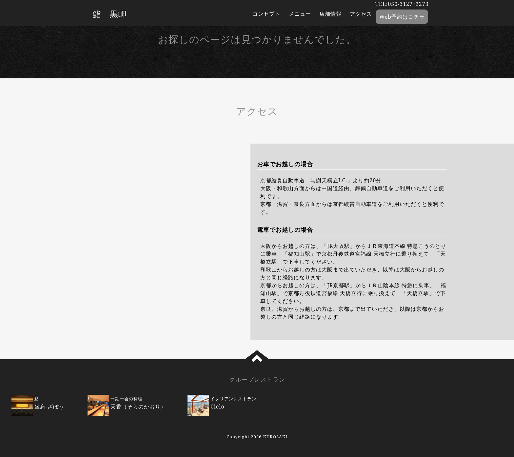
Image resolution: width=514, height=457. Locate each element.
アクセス (361, 13)
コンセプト (266, 13)
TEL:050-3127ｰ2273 (402, 4)
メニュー (300, 13)
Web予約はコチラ (402, 16)
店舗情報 (330, 13)
